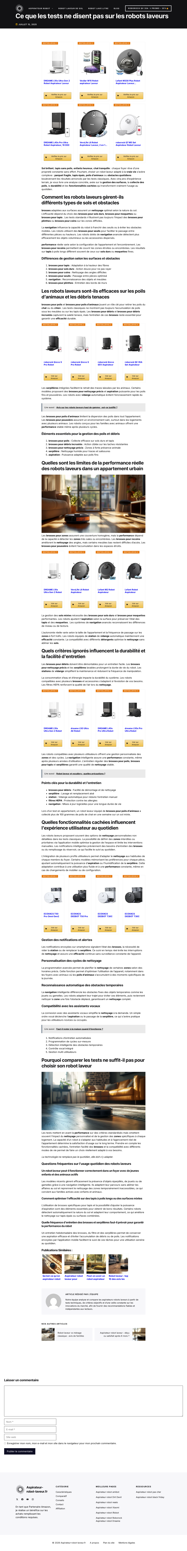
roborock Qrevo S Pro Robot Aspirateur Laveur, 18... (53, 363)
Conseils (60, 1500)
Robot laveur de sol (70, 8)
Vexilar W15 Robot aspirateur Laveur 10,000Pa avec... (89, 82)
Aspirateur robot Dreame (108, 1521)
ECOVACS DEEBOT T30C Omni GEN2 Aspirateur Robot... (105, 915)
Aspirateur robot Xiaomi (107, 1507)
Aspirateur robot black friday (150, 1497)
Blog (116, 8)
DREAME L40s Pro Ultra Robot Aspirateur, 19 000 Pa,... (56, 143)
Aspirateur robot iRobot (107, 1512)
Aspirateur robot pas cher (148, 1492)
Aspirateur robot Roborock (109, 1518)
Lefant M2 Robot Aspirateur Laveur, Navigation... (106, 590)
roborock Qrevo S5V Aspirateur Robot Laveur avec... (106, 363)
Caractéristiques (64, 1492)
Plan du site (108, 1542)
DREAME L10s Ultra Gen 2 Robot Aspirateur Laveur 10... (57, 82)
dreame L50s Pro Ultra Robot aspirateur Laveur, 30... (133, 729)
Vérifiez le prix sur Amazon (58, 95)
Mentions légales (127, 1542)
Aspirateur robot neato (107, 1502)
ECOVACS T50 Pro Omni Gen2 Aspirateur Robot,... (51, 915)
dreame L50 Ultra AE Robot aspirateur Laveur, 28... (80, 729)
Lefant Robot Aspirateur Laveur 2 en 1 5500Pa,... (131, 590)
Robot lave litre (98, 8)
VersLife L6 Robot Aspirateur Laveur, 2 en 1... (93, 143)
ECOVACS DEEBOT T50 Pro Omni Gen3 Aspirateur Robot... (79, 915)
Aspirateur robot (42, 8)
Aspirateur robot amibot (107, 1492)
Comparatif (61, 1496)
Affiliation (60, 1508)
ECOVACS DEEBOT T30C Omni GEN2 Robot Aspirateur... (134, 915)
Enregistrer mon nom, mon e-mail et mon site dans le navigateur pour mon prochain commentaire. (61, 1443)
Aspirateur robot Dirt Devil (109, 1497)
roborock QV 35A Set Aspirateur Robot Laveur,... (133, 363)
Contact (59, 1504)
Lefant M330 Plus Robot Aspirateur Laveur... (128, 82)
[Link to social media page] (17, 1499)
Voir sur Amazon (54, 377)
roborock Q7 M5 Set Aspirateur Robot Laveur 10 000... (128, 143)
